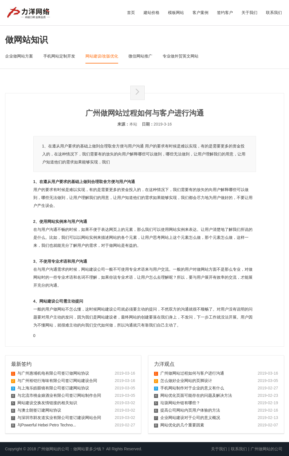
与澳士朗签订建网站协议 (36, 410)
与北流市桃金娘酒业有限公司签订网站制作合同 (56, 395)
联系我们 (274, 12)
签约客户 (225, 12)
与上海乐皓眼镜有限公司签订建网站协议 (50, 388)
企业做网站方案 (19, 56)
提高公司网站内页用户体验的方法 (187, 410)
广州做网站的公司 (266, 449)
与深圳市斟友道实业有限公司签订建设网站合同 (56, 417)
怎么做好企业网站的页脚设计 (183, 380)
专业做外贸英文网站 (180, 56)
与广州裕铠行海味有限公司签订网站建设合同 (54, 380)
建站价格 (151, 12)
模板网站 (176, 12)
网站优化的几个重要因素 (179, 425)
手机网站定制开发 (59, 56)
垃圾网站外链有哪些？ (177, 402)
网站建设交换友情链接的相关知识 (44, 402)
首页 (131, 12)
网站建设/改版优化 (101, 56)
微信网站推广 (140, 56)
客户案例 (200, 12)
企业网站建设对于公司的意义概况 (187, 417)
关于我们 (249, 12)
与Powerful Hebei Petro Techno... (43, 425)
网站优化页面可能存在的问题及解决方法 (193, 395)
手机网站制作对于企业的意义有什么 (189, 388)
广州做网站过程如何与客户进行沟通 (189, 373)
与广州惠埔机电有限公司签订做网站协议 (50, 373)
